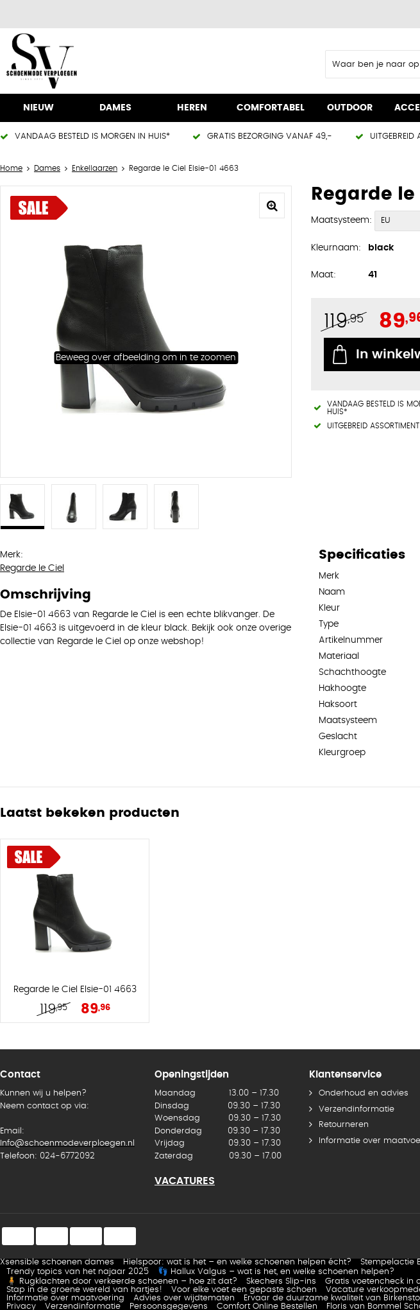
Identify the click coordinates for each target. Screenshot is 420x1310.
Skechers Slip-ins (281, 1281)
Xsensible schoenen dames (57, 1262)
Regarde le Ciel (32, 568)
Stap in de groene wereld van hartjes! (84, 1290)
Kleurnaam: (336, 247)
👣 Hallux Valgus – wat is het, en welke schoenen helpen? (276, 1272)
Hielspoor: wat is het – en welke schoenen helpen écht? (237, 1262)
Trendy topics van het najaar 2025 (77, 1272)
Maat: (323, 274)
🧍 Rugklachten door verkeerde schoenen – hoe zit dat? (121, 1281)
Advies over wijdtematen (184, 1298)
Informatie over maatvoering (65, 1298)
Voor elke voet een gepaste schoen (244, 1290)
